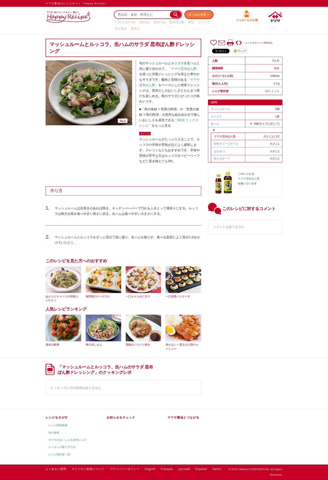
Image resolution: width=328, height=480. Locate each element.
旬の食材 (53, 432)
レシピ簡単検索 (57, 425)
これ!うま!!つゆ (125, 22)
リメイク (204, 22)
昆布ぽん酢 (176, 22)
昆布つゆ (160, 22)
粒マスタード (222, 158)
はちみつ (219, 151)
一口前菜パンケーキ (178, 296)
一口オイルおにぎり (138, 296)
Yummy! (144, 22)
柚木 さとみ (272, 91)
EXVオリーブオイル (226, 143)
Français (167, 469)
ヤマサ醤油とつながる (183, 417)
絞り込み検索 (197, 14)
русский (184, 469)
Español (201, 469)
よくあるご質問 (56, 469)
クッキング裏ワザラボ (62, 447)
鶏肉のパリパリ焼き (138, 344)
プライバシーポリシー (124, 469)
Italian (217, 469)
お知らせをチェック (121, 417)
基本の (135, 28)
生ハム (215, 123)
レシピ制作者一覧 (59, 454)
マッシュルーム (220, 108)
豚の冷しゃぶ (94, 344)
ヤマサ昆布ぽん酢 (225, 136)
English (150, 469)
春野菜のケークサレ (98, 296)
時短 (191, 22)
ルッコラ (216, 116)
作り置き (121, 28)
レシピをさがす (57, 417)
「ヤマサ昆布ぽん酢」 (184, 68)
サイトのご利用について (88, 469)
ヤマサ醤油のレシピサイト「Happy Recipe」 (77, 3)
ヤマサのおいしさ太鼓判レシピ (67, 439)
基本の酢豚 (52, 344)
